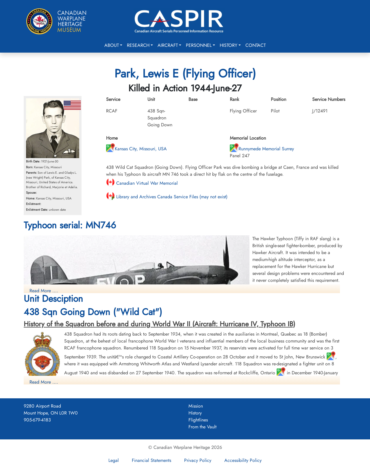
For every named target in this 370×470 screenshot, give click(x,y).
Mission (195, 406)
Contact (255, 45)
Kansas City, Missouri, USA (136, 148)
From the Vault (202, 426)
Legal (113, 460)
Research (138, 45)
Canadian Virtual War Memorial (142, 183)
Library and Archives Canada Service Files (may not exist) (166, 196)
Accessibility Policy (243, 460)
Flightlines (198, 420)
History (228, 45)
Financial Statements (151, 460)
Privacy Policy (197, 460)
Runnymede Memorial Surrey (262, 148)
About (111, 45)
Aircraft (168, 45)
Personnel (199, 45)
